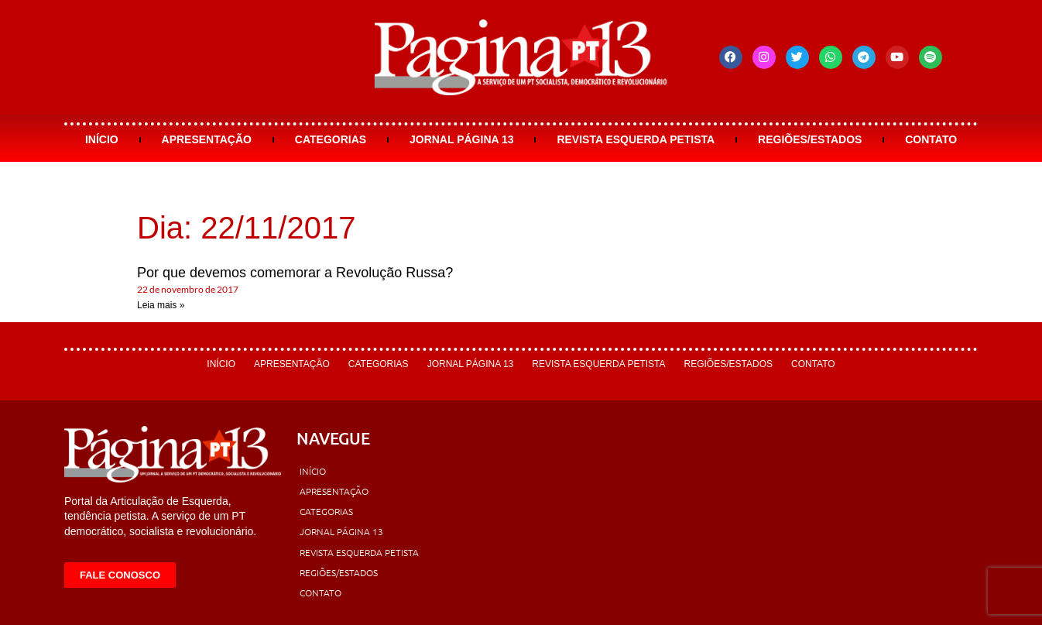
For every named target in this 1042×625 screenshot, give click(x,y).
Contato (931, 139)
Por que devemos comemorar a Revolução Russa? (295, 272)
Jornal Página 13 (462, 139)
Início (101, 139)
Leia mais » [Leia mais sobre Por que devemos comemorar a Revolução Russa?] (160, 305)
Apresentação (207, 139)
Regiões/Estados (810, 139)
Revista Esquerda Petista (636, 139)
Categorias (330, 139)
